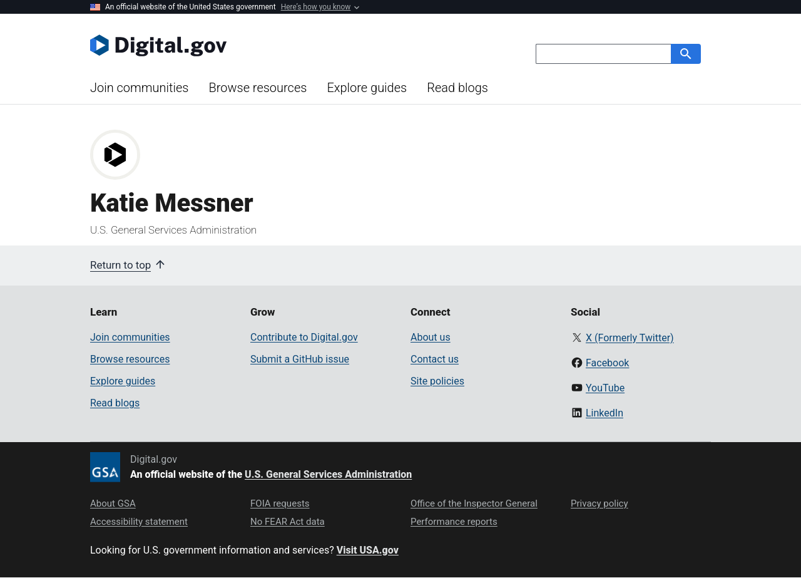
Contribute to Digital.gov (304, 337)
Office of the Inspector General (474, 503)
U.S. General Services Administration (328, 474)
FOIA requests (280, 503)
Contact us (435, 359)
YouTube (605, 388)
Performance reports (454, 521)
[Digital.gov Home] (245, 45)
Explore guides (367, 87)
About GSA (113, 503)
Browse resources (257, 87)
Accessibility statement (139, 521)
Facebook (607, 363)
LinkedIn (604, 413)
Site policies (437, 381)
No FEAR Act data (287, 521)
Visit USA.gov (368, 550)
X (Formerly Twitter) (630, 338)
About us (431, 337)
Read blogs (457, 87)
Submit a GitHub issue (299, 359)
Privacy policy (599, 503)
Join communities (139, 87)
